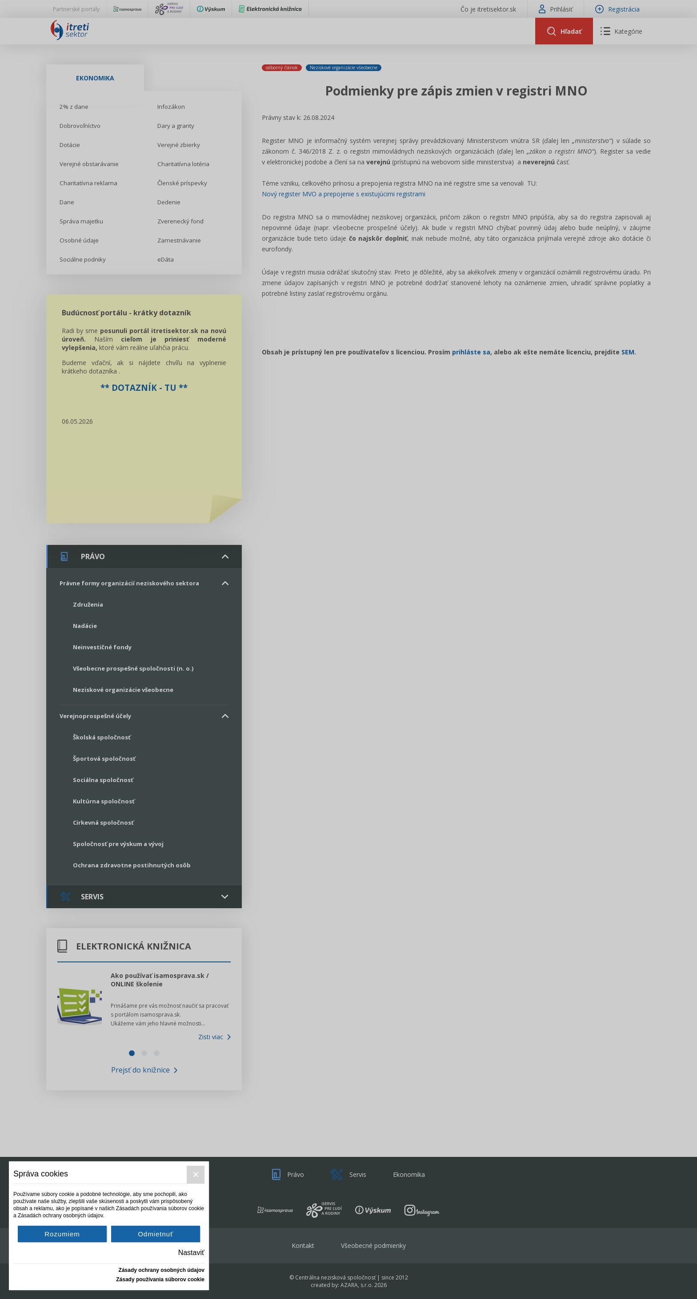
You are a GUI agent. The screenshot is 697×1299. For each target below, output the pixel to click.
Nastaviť (191, 1252)
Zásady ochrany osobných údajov (161, 1270)
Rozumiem (62, 1234)
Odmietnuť (155, 1234)
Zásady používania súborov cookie (160, 1279)
